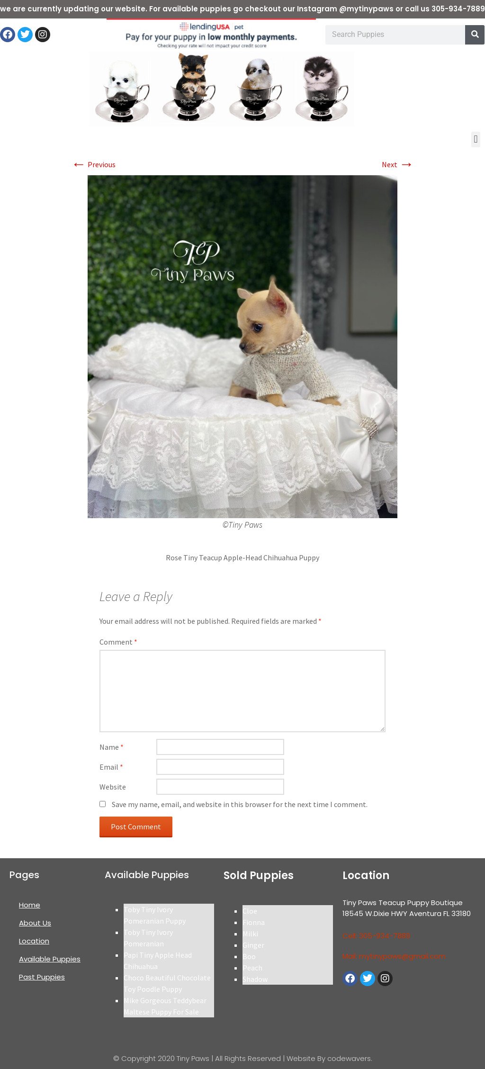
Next (398, 164)
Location (34, 941)
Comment (118, 642)
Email (111, 767)
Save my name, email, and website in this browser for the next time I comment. (240, 804)
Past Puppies (42, 977)
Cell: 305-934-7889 (376, 936)
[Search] (475, 35)
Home (29, 905)
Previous (93, 164)
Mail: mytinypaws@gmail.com (394, 956)
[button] (475, 139)
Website (112, 786)
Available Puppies (50, 959)
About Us (35, 923)
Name (111, 747)
